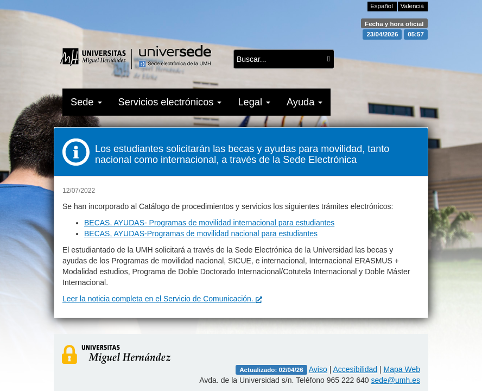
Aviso (318, 369)
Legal (254, 102)
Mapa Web (402, 369)
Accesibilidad (355, 369)
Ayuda (304, 102)
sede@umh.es (395, 380)
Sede (86, 102)
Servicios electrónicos (170, 102)
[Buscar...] (329, 59)
